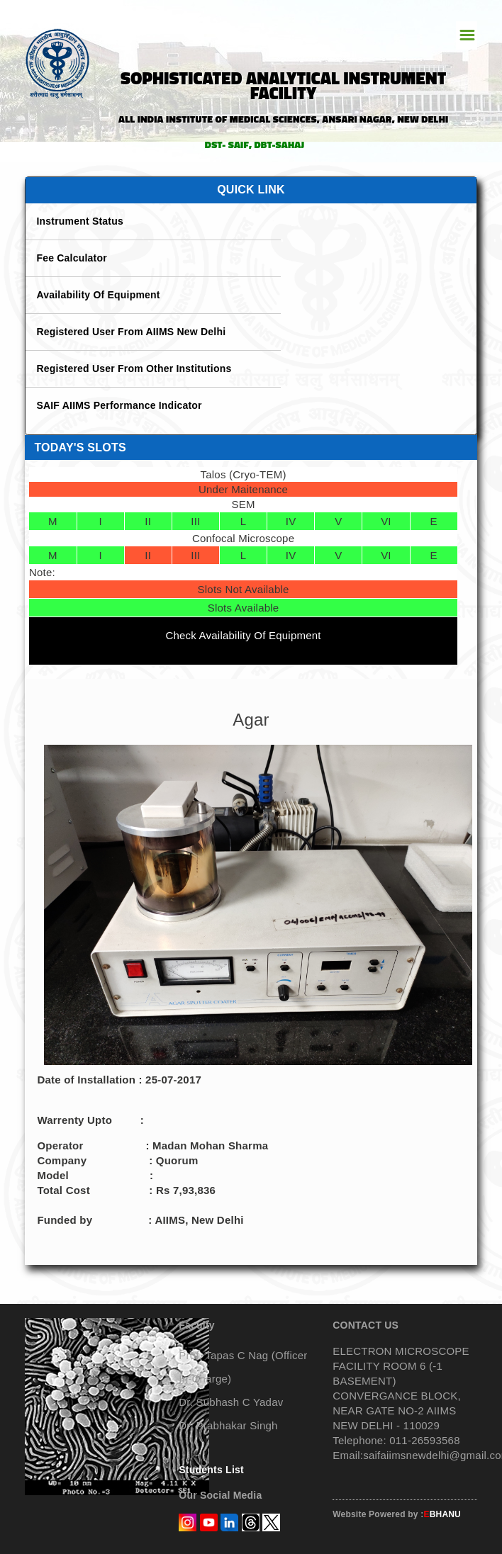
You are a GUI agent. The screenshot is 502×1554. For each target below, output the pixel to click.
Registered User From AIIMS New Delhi (130, 331)
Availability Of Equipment (98, 294)
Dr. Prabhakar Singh (228, 1425)
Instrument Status (79, 221)
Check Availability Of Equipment (242, 635)
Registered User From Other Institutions (133, 368)
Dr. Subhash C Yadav (231, 1402)
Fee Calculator (71, 258)
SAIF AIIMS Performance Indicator (118, 405)
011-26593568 (423, 1440)
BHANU (442, 1514)
